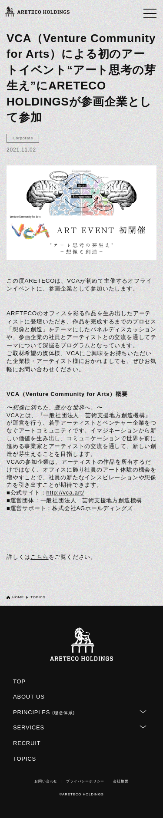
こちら (39, 557)
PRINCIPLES (44, 712)
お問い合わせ (45, 781)
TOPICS (24, 758)
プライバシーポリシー (85, 781)
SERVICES (28, 727)
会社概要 (120, 781)
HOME (18, 597)
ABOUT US (29, 696)
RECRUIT (26, 743)
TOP (19, 681)
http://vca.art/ (65, 492)
